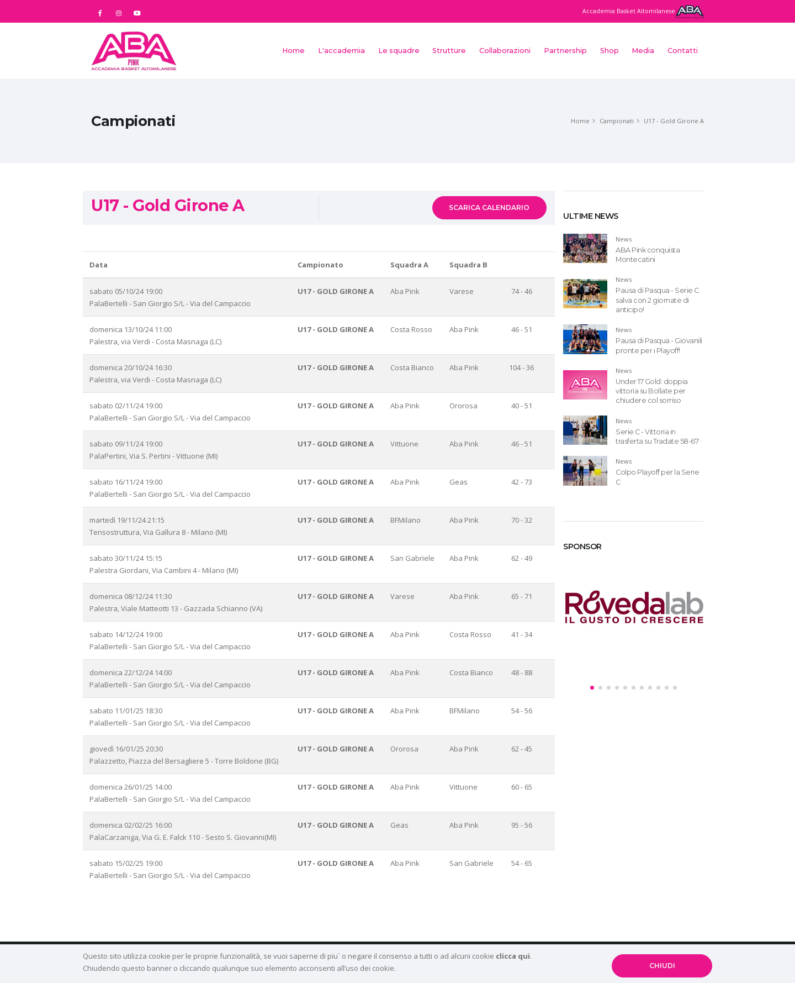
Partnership (565, 50)
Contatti (682, 50)
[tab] (633, 212)
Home (293, 50)
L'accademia (341, 50)
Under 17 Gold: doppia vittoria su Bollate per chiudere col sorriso (652, 391)
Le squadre (399, 50)
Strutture (449, 50)
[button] (592, 688)
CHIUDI (662, 965)
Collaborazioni (505, 50)
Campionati (617, 121)
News (624, 239)
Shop (609, 50)
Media (643, 50)
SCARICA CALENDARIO (489, 207)
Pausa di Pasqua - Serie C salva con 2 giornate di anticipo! (657, 300)
